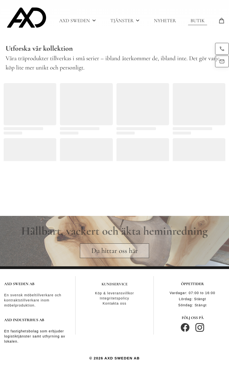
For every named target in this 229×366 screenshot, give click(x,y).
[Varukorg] (222, 20)
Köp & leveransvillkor (114, 293)
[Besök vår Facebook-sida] (185, 327)
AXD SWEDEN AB (19, 283)
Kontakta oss (114, 303)
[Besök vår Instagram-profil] (199, 327)
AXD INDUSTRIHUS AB (24, 320)
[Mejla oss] (222, 61)
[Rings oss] (222, 49)
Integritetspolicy (114, 298)
